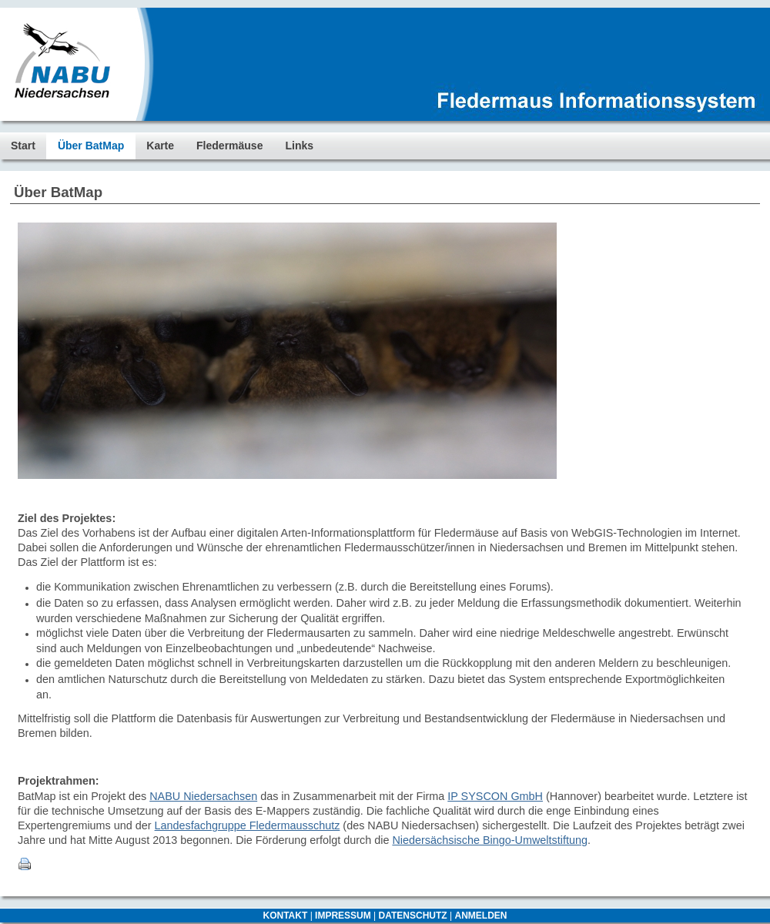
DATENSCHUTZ (413, 915)
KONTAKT (285, 915)
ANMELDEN (480, 915)
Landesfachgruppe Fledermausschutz (247, 825)
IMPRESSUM (343, 915)
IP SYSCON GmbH (495, 796)
